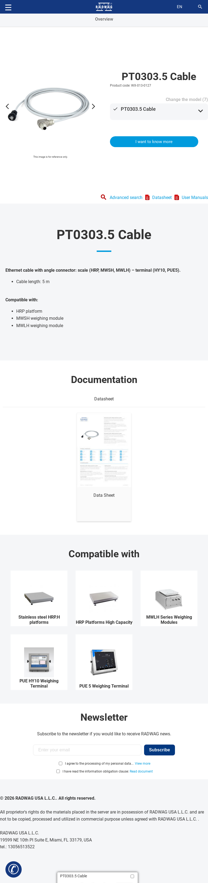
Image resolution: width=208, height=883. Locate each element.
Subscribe (159, 750)
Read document (141, 771)
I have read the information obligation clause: (108, 771)
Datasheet (162, 197)
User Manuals (195, 197)
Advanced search (126, 197)
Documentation (104, 379)
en (179, 6)
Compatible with (104, 554)
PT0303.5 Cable (138, 109)
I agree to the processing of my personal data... (99, 763)
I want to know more (154, 141)
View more (142, 763)
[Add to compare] (132, 876)
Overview (104, 19)
